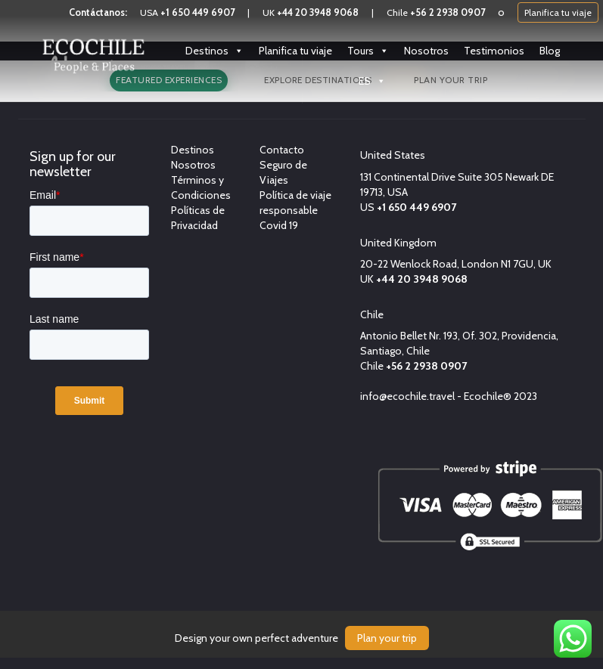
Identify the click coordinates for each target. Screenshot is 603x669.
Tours (368, 50)
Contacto (282, 149)
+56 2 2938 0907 (447, 12)
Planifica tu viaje (558, 12)
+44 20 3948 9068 (318, 12)
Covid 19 (279, 225)
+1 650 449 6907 (197, 12)
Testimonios (494, 50)
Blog (549, 50)
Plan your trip (387, 638)
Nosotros (426, 50)
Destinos (214, 50)
